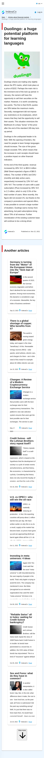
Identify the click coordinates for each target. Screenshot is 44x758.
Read (30, 310)
